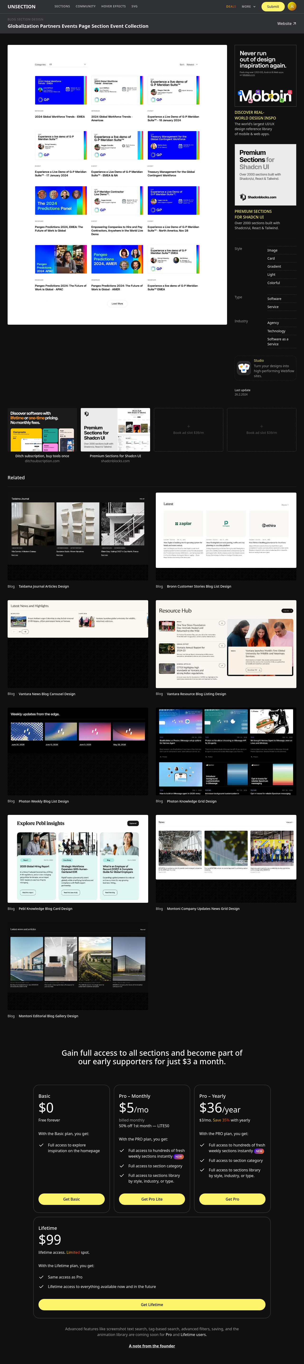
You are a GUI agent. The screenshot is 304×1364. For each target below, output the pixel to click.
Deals (231, 7)
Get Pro (232, 1199)
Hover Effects (113, 6)
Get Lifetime (152, 1304)
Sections (62, 6)
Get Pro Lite (151, 1199)
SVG (135, 6)
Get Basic (71, 1199)
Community (86, 6)
